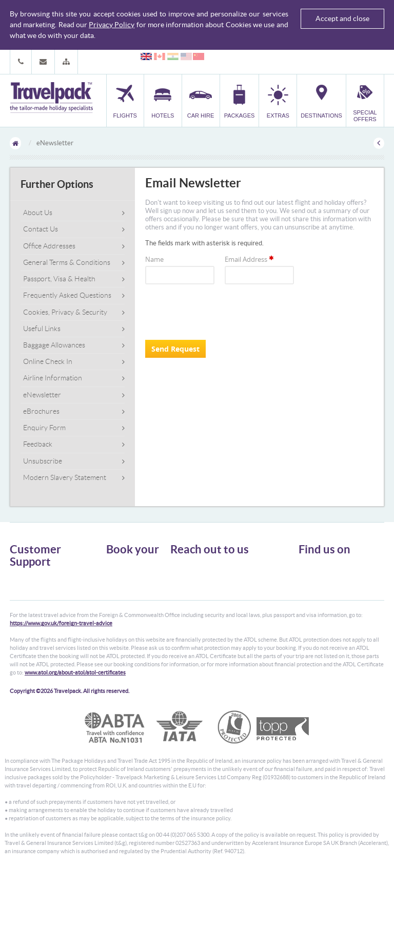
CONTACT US (187, 637)
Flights (115, 566)
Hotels (115, 575)
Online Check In (47, 361)
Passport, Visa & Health (59, 279)
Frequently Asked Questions (67, 295)
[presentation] (223, 312)
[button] (66, 62)
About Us (37, 212)
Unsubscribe (42, 461)
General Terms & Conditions (66, 262)
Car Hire (117, 585)
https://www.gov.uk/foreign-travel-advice (61, 690)
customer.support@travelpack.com (235, 619)
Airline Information (52, 378)
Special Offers (125, 631)
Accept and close (342, 18)
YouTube (318, 603)
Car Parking (121, 612)
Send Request (175, 349)
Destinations (123, 622)
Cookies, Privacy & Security (65, 312)
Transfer (117, 603)
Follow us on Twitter (333, 571)
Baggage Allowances (54, 345)
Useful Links (42, 328)
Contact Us (40, 229)
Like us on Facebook (333, 587)
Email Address (250, 259)
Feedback (37, 444)
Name (154, 259)
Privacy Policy (111, 25)
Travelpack (51, 98)
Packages (118, 594)
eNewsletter (42, 395)
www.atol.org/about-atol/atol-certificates (75, 740)
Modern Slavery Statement (64, 477)
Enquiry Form (44, 428)
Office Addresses (49, 246)
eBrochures (41, 411)
